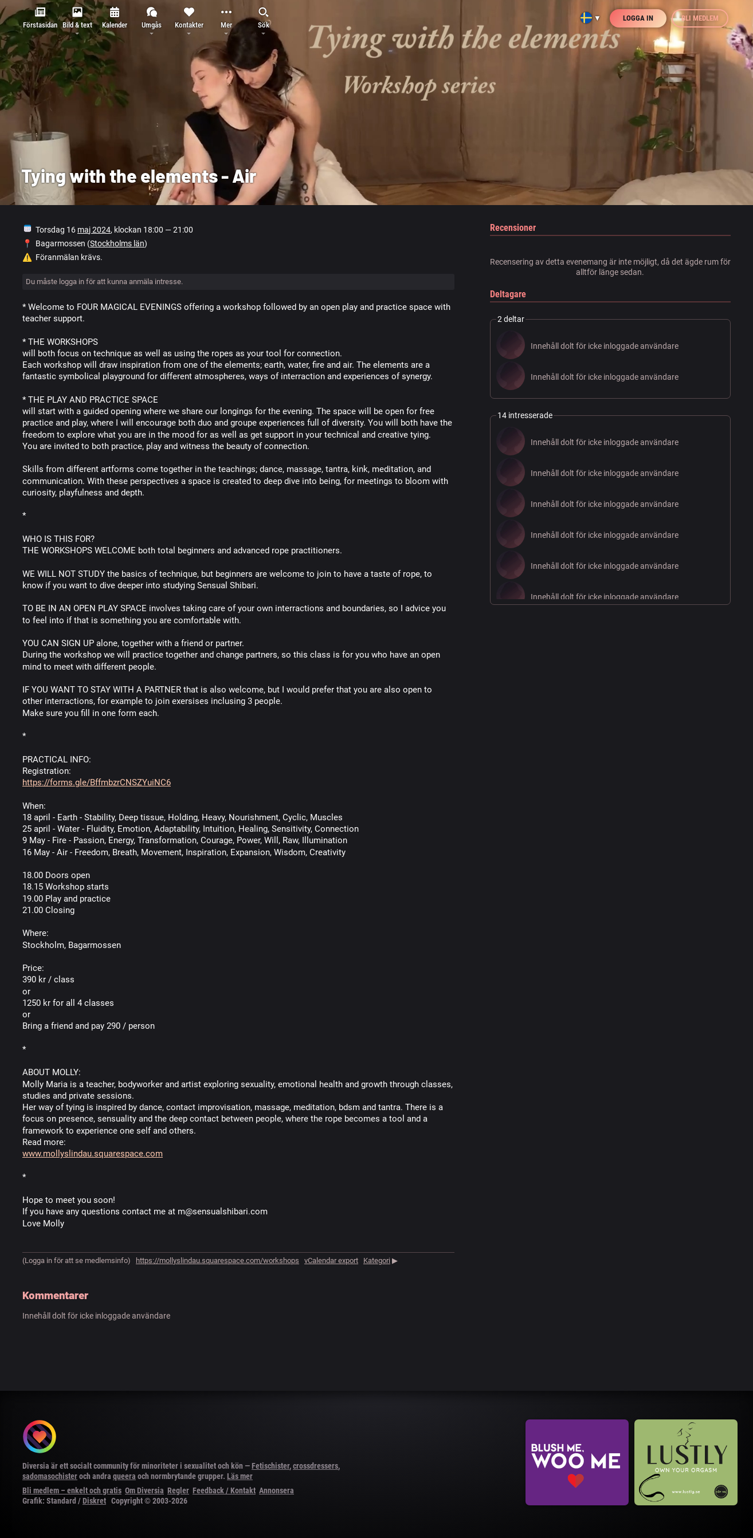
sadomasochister (49, 1476)
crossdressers (315, 1465)
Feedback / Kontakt (224, 1490)
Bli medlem (700, 18)
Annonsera (276, 1490)
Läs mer (240, 1476)
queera (124, 1476)
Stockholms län (117, 243)
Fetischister (270, 1465)
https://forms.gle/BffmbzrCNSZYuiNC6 (96, 782)
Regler (178, 1490)
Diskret (94, 1500)
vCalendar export (331, 1260)
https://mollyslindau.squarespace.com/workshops (217, 1260)
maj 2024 (94, 229)
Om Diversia (144, 1490)
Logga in (638, 18)
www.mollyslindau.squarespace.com (92, 1153)
